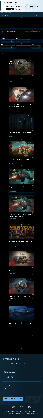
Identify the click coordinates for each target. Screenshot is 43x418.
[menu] (2, 15)
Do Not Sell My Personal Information (28, 415)
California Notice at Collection (32, 413)
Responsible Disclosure (12, 415)
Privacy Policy (11, 413)
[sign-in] (40, 15)
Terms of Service (19, 413)
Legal (4, 413)
